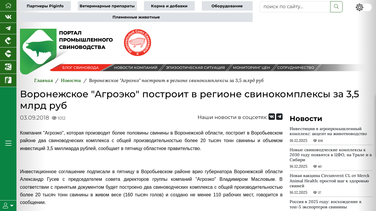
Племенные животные (136, 17)
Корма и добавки (169, 6)
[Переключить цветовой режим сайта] (363, 7)
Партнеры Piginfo (45, 6)
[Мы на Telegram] (279, 116)
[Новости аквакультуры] (8, 67)
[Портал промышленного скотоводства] (8, 54)
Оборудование (227, 6)
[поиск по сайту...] (295, 6)
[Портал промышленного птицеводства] (8, 40)
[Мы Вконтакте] (8, 17)
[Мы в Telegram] (8, 28)
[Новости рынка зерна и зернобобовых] (8, 80)
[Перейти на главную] (8, 5)
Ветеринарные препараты (107, 6)
